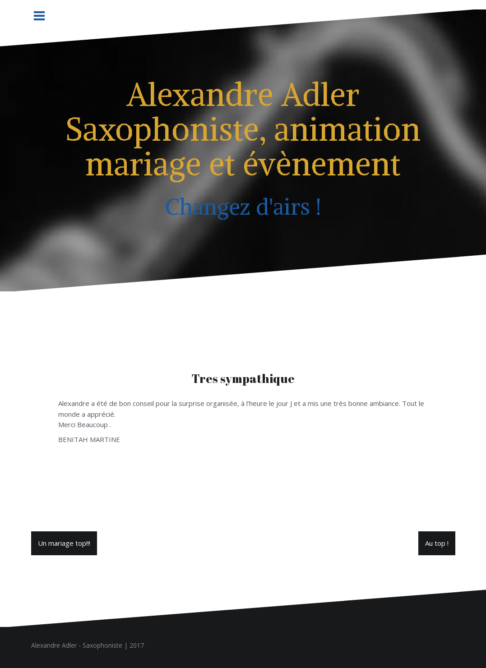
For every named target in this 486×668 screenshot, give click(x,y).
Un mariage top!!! (64, 543)
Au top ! (437, 543)
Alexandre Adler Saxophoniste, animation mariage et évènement (243, 129)
